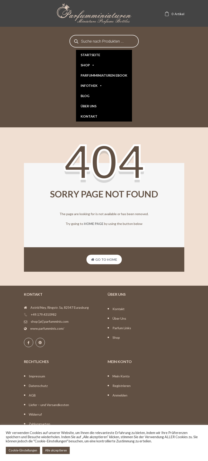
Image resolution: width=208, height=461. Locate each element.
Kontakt (89, 116)
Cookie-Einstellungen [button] (23, 450)
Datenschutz (38, 386)
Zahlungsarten (39, 424)
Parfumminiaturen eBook (104, 75)
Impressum (37, 376)
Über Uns (119, 318)
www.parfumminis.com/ (47, 328)
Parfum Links (121, 328)
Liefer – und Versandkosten (49, 405)
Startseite (90, 55)
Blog (85, 96)
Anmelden (119, 395)
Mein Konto (121, 376)
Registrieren (121, 386)
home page (93, 224)
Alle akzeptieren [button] (56, 450)
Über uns (88, 106)
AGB (32, 395)
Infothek (91, 86)
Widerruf (35, 414)
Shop (88, 65)
